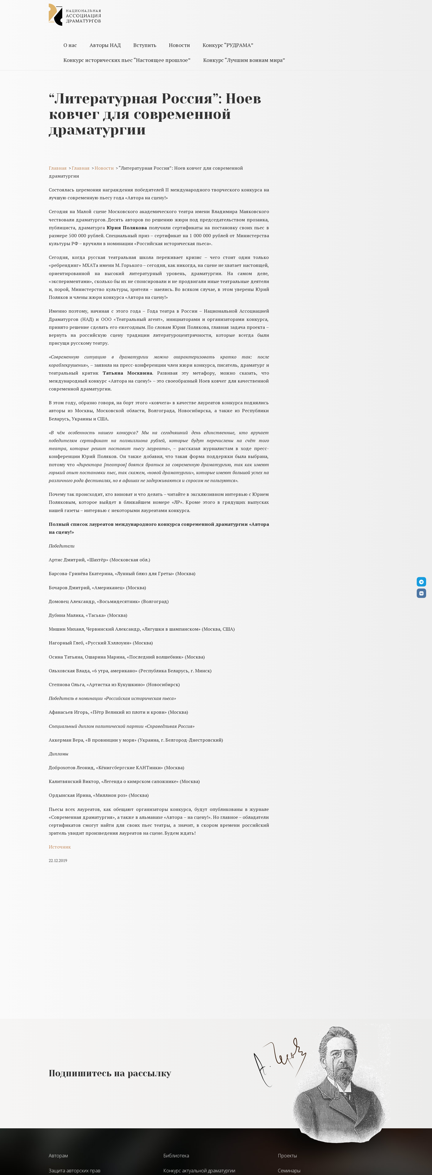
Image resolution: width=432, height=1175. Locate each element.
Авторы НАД (105, 44)
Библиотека (176, 1155)
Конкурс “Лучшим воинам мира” (244, 59)
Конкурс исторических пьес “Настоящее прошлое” (127, 59)
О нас (70, 44)
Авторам (58, 1155)
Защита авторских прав (74, 1170)
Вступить (144, 44)
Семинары (289, 1170)
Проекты (287, 1155)
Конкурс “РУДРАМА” (228, 44)
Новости (179, 44)
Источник (60, 847)
